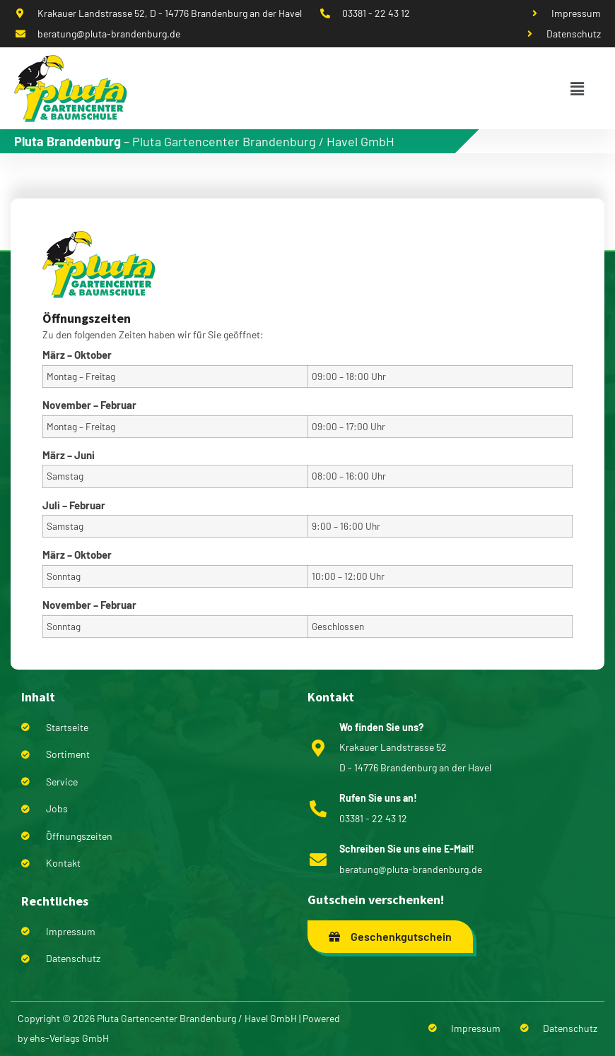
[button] (577, 88)
